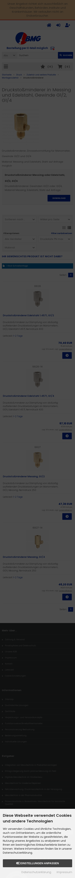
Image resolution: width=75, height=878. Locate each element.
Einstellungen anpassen (37, 863)
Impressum (64, 872)
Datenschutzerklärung (36, 872)
